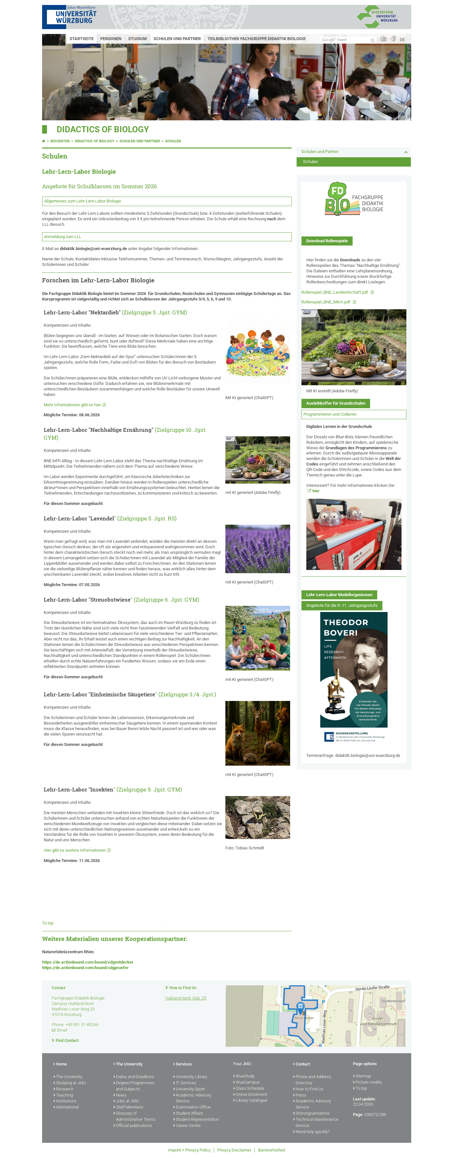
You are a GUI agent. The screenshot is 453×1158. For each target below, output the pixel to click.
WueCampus (246, 1083)
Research (63, 1089)
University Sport (189, 1089)
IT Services (184, 1083)
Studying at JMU (69, 1083)
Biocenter (60, 141)
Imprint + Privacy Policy (189, 1150)
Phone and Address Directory (312, 1080)
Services (182, 1064)
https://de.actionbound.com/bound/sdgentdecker (87, 962)
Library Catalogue (250, 1101)
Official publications (132, 1126)
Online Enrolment (250, 1095)
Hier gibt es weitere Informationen (75, 850)
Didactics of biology (103, 129)
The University (67, 1077)
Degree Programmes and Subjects (133, 1086)
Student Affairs (188, 1114)
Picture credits (367, 1083)
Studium (137, 38)
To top (47, 923)
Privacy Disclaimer (234, 1150)
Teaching (63, 1095)
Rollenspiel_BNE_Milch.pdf (326, 302)
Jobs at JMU (126, 1101)
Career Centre (187, 1126)
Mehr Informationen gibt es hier (72, 404)
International (66, 1107)
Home (60, 1064)
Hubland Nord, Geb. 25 (185, 998)
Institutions (64, 1101)
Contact (301, 1064)
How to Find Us (182, 988)
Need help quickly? (311, 1132)
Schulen (173, 141)
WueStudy (244, 1076)
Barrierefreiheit (271, 1150)
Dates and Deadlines (133, 1077)
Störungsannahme (311, 1114)
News (120, 1095)
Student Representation (196, 1120)
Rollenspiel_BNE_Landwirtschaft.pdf (335, 292)
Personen (110, 38)
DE (402, 39)
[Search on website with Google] (348, 40)
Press (299, 1095)
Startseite (82, 38)
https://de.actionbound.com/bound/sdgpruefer (85, 967)
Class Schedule (248, 1089)
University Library (190, 1077)
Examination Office (191, 1107)
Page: (358, 1114)
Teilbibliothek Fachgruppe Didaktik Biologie (257, 38)
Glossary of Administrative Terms (134, 1117)
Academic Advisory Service (192, 1099)
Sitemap (362, 1076)
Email (62, 1030)
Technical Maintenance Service (315, 1123)
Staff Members (128, 1107)
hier (316, 490)
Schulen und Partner (177, 38)
